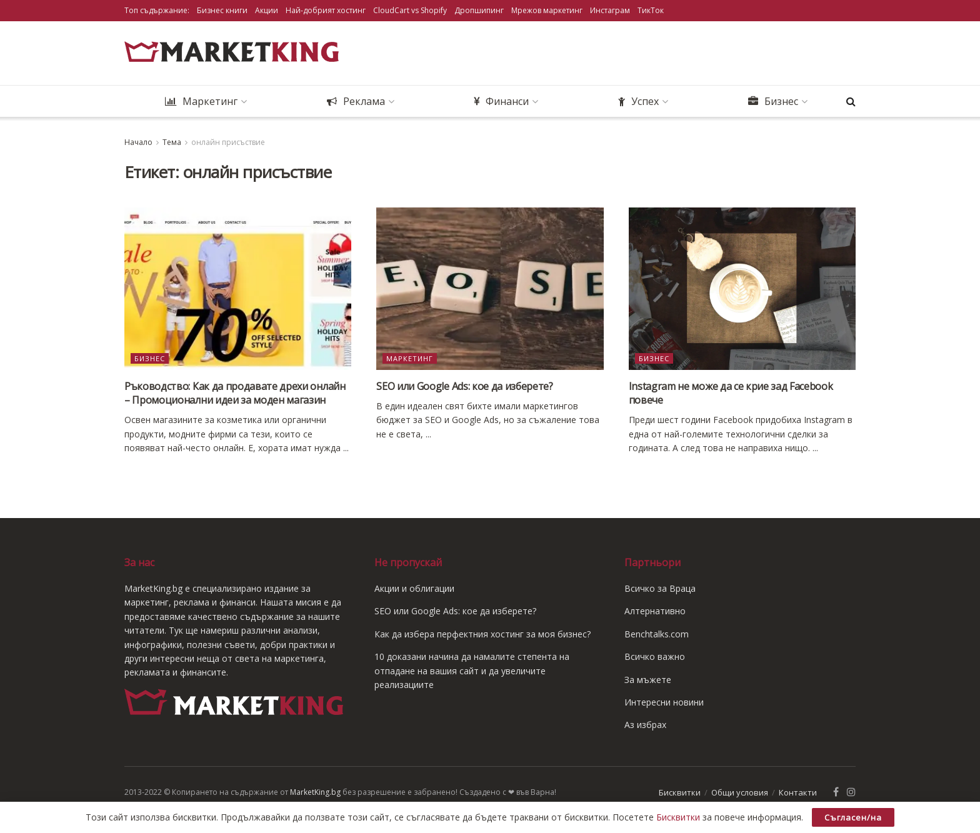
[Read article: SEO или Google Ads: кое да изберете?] (489, 288)
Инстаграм (610, 10)
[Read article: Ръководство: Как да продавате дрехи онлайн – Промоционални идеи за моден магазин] (237, 288)
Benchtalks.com (656, 634)
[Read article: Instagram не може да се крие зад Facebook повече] (742, 288)
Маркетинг (201, 101)
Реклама (356, 101)
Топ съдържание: (156, 10)
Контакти (798, 793)
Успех (638, 101)
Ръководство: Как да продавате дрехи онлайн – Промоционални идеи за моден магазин (235, 393)
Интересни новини (664, 702)
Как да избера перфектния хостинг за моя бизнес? (482, 634)
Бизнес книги (222, 10)
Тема (171, 142)
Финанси (501, 101)
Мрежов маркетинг (546, 10)
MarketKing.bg (315, 792)
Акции (266, 10)
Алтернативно (655, 611)
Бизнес (773, 101)
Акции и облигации (414, 588)
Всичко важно (654, 656)
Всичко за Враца (660, 588)
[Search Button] (851, 101)
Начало (138, 142)
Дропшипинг (479, 10)
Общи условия (739, 793)
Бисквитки (680, 793)
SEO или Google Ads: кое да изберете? (464, 386)
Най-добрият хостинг (326, 10)
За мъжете (647, 680)
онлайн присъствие (228, 142)
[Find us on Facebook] (836, 793)
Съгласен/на (853, 817)
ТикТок (651, 10)
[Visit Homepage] (233, 53)
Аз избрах (645, 725)
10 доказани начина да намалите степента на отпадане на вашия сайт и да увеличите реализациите (471, 671)
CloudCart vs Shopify (410, 10)
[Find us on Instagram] (851, 793)
